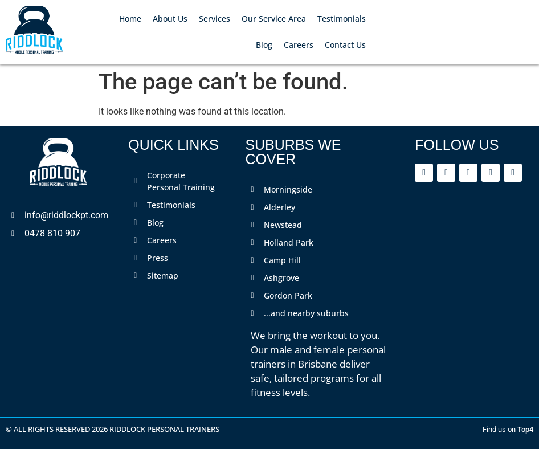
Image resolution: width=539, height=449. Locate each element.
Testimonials (341, 18)
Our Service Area (274, 18)
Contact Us (345, 44)
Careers (298, 44)
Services (214, 18)
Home (130, 18)
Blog (264, 44)
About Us (170, 18)
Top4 (525, 429)
